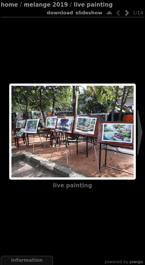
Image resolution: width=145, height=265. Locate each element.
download (60, 12)
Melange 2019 (46, 4)
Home (9, 4)
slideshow (88, 12)
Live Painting (93, 4)
